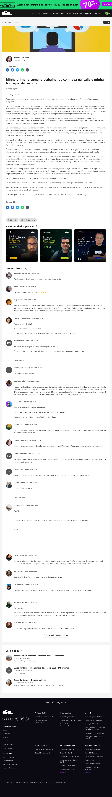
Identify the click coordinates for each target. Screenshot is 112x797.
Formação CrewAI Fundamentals (41, 721)
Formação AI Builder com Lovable (93, 737)
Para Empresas (86, 13)
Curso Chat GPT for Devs (93, 720)
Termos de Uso (7, 761)
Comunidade (66, 13)
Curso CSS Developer (92, 753)
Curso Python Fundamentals (69, 756)
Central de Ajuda (8, 757)
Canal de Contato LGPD (10, 768)
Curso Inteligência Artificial (44, 717)
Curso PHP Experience (67, 766)
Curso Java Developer (67, 749)
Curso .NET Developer (67, 753)
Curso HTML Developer (93, 749)
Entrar (97, 13)
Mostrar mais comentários (56, 635)
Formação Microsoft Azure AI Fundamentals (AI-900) (95, 728)
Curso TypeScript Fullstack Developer (68, 761)
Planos (75, 13)
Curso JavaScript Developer (94, 756)
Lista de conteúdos (10, 22)
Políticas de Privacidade (10, 764)
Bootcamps (47, 13)
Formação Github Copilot (93, 724)
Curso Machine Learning (43, 753)
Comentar (32, 220)
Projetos (56, 13)
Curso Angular (89, 760)
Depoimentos (7, 748)
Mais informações (56, 702)
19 (23, 220)
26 (9, 220)
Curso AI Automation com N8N (70, 720)
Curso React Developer (92, 764)
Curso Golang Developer (68, 769)
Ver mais (63, 773)
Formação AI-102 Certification (95, 733)
